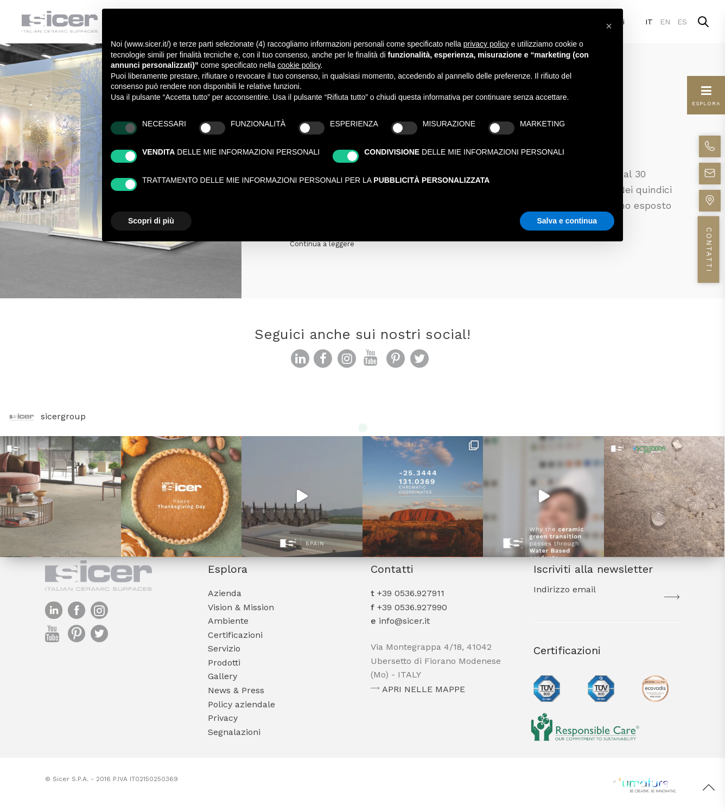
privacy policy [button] (486, 44)
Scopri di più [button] (151, 220)
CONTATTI (709, 249)
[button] (609, 26)
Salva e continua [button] (567, 220)
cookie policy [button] (298, 65)
